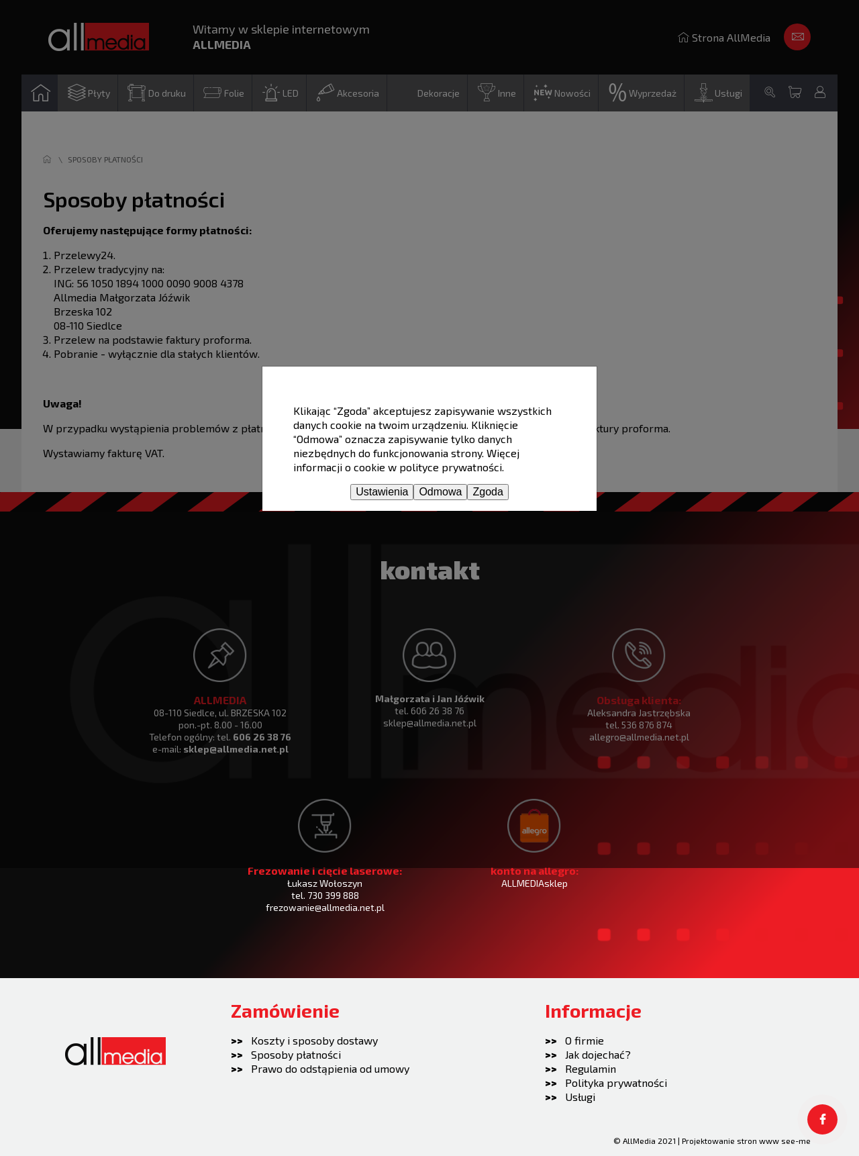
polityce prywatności (450, 467)
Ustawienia (382, 491)
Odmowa (440, 491)
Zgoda (487, 491)
